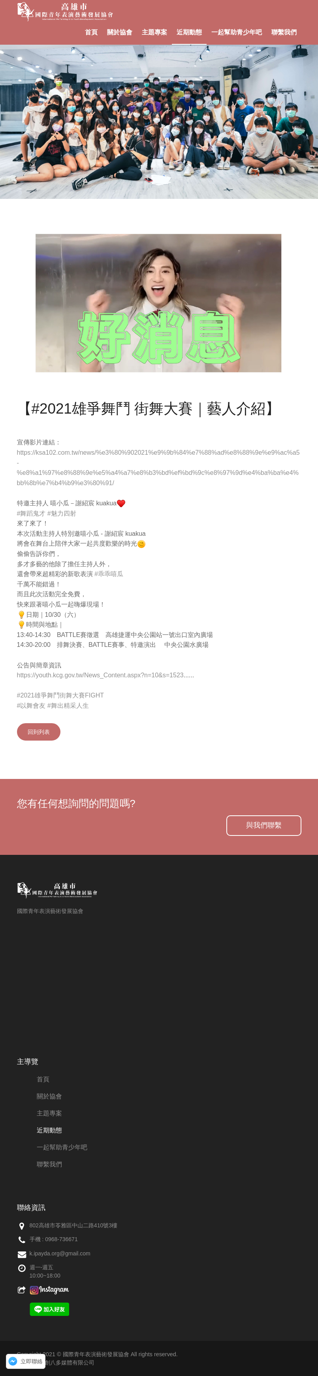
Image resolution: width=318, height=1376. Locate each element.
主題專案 (154, 32)
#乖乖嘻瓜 (108, 574)
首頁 (91, 32)
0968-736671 (61, 1239)
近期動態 (189, 32)
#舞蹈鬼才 (31, 513)
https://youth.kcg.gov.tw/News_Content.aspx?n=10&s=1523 (100, 675)
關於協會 (119, 32)
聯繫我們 (284, 32)
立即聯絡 (32, 1361)
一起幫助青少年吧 (236, 32)
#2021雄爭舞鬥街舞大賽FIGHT (60, 695)
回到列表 (39, 732)
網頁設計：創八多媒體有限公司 (55, 1362)
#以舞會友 (31, 705)
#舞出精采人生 (68, 705)
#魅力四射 (61, 513)
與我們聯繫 (264, 825)
